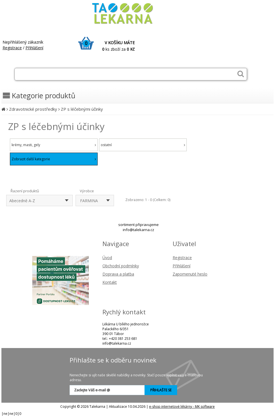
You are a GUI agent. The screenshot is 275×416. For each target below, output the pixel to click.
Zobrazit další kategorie (54, 159)
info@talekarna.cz (138, 229)
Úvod (107, 257)
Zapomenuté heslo (190, 274)
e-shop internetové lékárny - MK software (182, 406)
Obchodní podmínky (120, 265)
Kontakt (109, 282)
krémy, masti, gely (54, 144)
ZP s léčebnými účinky (82, 109)
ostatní (143, 144)
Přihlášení (34, 47)
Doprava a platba (118, 274)
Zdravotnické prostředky (33, 109)
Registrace (12, 47)
